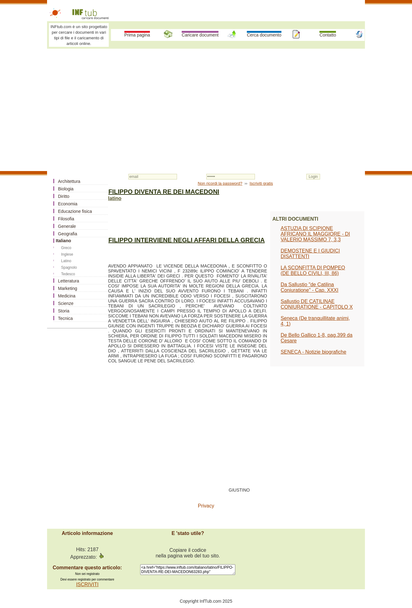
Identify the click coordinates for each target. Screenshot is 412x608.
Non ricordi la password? (220, 183)
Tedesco (68, 274)
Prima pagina (137, 34)
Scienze (66, 303)
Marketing (67, 288)
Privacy (206, 505)
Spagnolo (69, 267)
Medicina (66, 295)
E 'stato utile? (187, 533)
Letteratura (68, 280)
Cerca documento (264, 34)
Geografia (67, 233)
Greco (66, 248)
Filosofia (66, 218)
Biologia (66, 188)
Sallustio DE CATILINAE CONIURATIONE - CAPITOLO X (316, 304)
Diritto (63, 196)
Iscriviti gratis (261, 183)
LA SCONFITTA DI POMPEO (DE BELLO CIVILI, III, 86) (312, 270)
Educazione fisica (75, 211)
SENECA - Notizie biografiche (313, 352)
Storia (63, 310)
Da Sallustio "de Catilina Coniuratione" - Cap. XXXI (309, 287)
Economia (67, 203)
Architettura (69, 181)
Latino (66, 261)
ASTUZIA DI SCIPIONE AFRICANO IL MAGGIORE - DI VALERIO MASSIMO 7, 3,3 (315, 234)
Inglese (67, 254)
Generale (67, 226)
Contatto (327, 34)
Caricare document (200, 34)
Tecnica (65, 318)
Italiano (63, 240)
